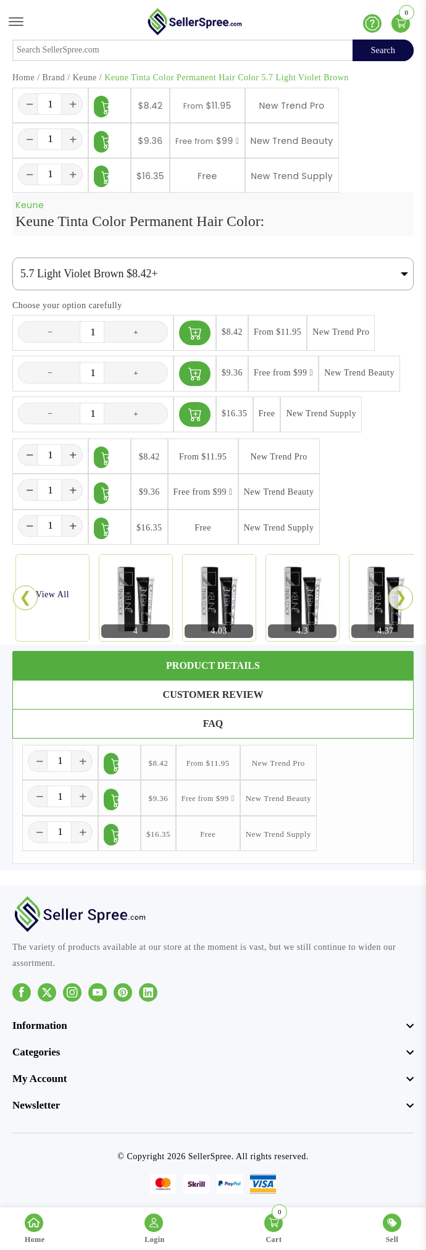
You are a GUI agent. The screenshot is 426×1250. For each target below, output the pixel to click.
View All (52, 594)
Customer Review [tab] (213, 694)
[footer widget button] (213, 1025)
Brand (54, 77)
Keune (85, 77)
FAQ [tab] (213, 723)
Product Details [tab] (213, 665)
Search (383, 50)
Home (23, 77)
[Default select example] (213, 274)
